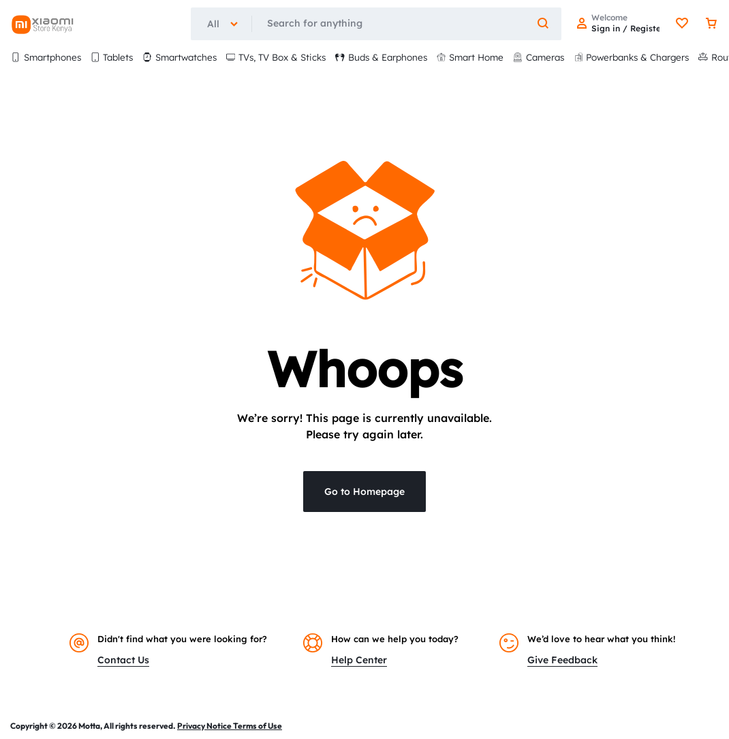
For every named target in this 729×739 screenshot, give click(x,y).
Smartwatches (179, 57)
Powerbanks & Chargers (631, 57)
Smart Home (470, 57)
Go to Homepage (364, 491)
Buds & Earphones (381, 57)
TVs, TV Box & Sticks (276, 57)
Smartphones (46, 57)
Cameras (538, 57)
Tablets (112, 57)
